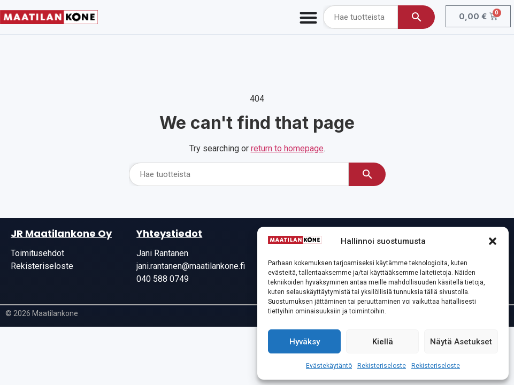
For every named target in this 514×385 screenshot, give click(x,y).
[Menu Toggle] (308, 17)
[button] (492, 241)
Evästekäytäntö (329, 365)
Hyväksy (304, 341)
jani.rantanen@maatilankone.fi (190, 266)
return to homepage (287, 148)
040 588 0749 (162, 279)
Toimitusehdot (37, 253)
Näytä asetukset (461, 341)
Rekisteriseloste (381, 365)
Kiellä (382, 341)
